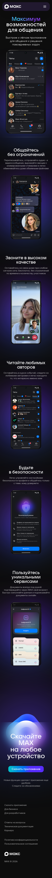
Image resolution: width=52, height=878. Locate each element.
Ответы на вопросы (14, 822)
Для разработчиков (14, 813)
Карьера (9, 830)
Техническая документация (18, 826)
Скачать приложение (26, 769)
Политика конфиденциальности (21, 840)
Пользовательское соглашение (21, 844)
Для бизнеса (11, 809)
